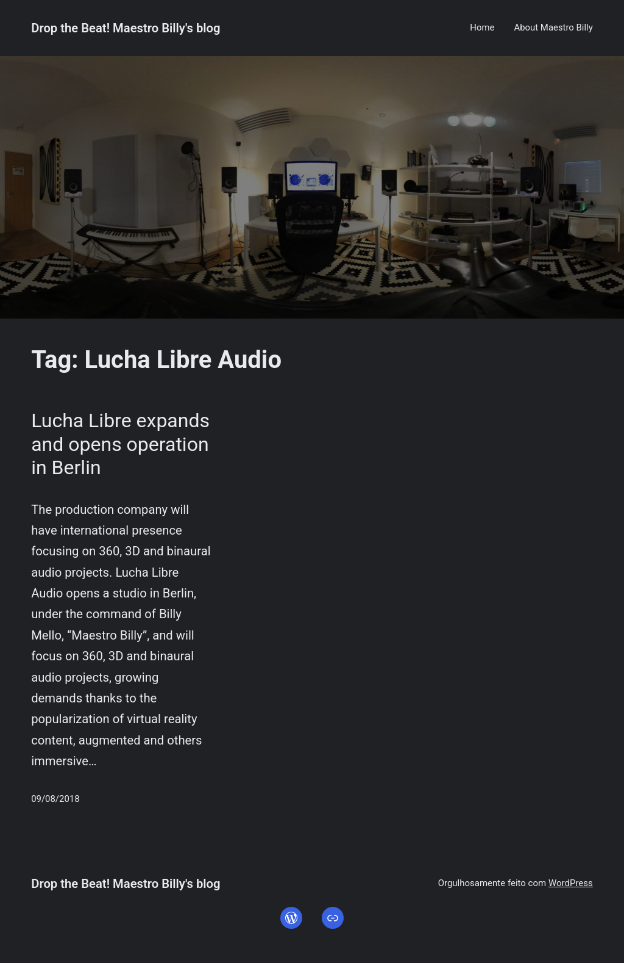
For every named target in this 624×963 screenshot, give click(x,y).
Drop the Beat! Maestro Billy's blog (125, 28)
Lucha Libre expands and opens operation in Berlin (120, 444)
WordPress (570, 883)
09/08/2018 (55, 798)
